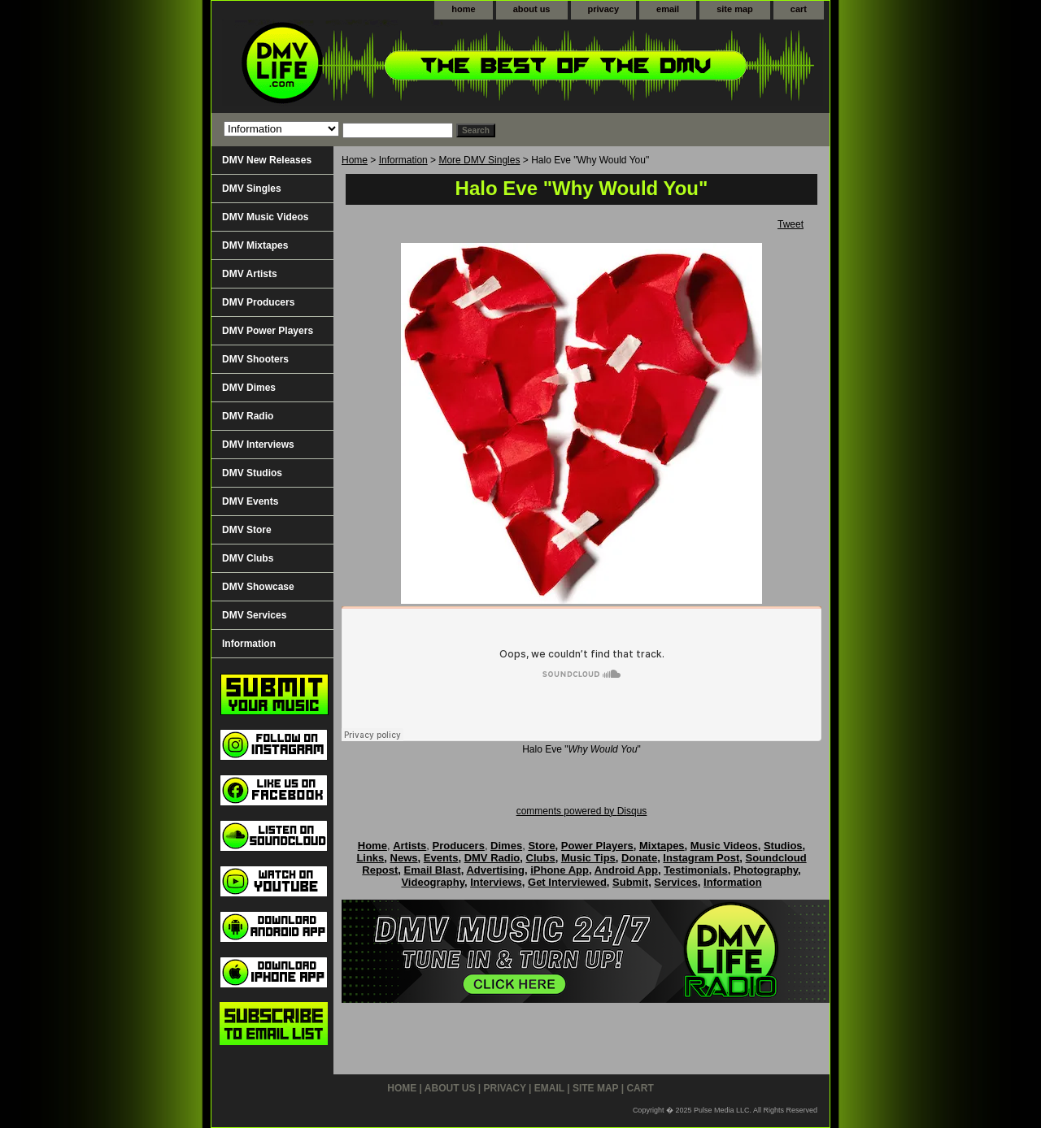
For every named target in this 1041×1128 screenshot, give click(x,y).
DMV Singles (251, 188)
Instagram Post (701, 858)
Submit (630, 882)
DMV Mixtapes (255, 245)
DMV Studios (252, 473)
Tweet (790, 224)
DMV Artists (249, 274)
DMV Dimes (249, 387)
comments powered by (581, 811)
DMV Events (250, 501)
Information (403, 160)
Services (676, 882)
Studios (783, 845)
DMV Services (254, 615)
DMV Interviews (258, 444)
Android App (626, 870)
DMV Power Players (267, 330)
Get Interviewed (567, 882)
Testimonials (696, 870)
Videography (432, 882)
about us (532, 9)
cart (799, 9)
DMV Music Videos (265, 217)
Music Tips (588, 858)
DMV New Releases (266, 160)
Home (355, 160)
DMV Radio (247, 416)
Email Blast (432, 870)
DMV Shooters (255, 359)
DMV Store (247, 530)
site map (735, 9)
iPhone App (559, 870)
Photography (766, 870)
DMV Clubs (247, 558)
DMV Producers (258, 302)
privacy (604, 9)
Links (370, 858)
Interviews (496, 882)
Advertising (495, 870)
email (667, 9)
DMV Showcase (258, 586)
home (463, 9)
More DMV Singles (479, 160)
